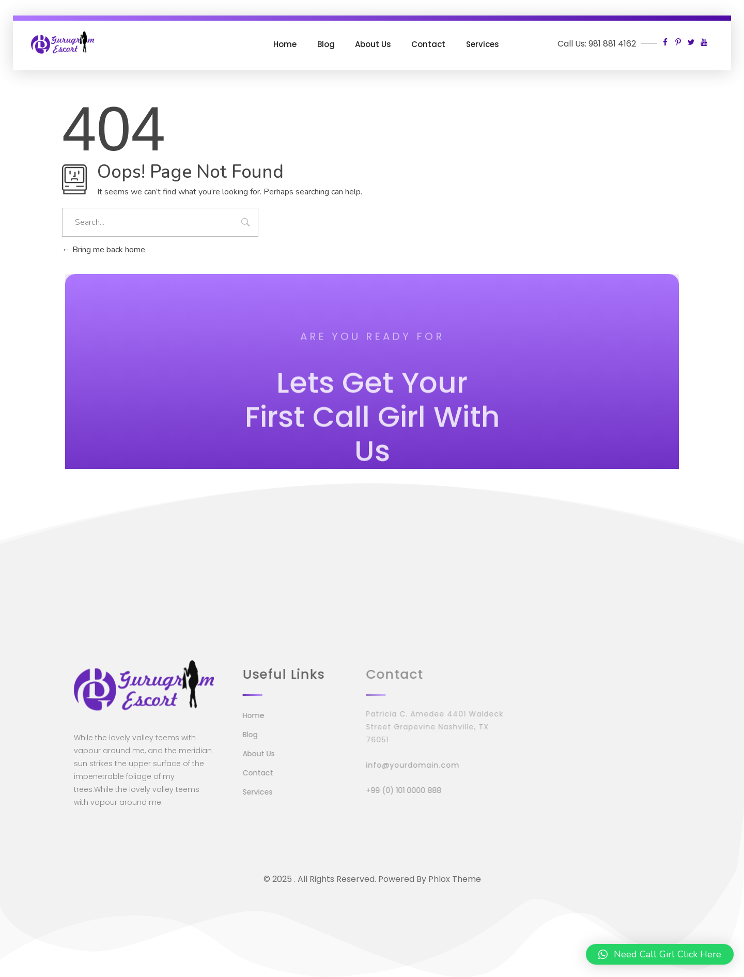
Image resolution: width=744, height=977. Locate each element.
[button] (660, 954)
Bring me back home (103, 249)
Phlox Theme (454, 879)
